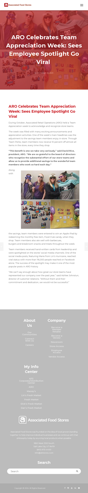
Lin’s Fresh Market (31, 395)
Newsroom (57, 342)
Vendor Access (57, 356)
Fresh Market (31, 399)
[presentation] (65, 488)
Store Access (57, 346)
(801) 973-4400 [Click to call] (44, 450)
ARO (31, 387)
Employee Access (56, 351)
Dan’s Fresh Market (31, 408)
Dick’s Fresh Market (31, 404)
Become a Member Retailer (56, 329)
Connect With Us (29, 339)
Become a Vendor (56, 336)
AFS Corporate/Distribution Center (31, 380)
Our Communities (29, 333)
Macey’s (31, 391)
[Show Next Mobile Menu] (82, 5)
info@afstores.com (44, 453)
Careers (29, 345)
